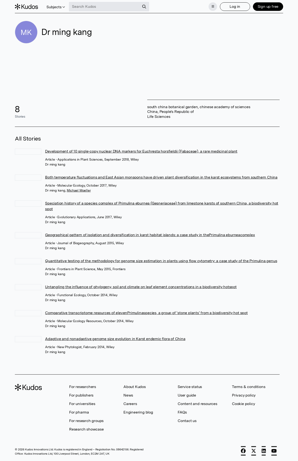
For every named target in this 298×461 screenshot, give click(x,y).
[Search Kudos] (104, 6)
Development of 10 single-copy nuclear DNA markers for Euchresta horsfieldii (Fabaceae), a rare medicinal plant (141, 151)
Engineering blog (138, 412)
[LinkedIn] (264, 451)
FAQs (182, 412)
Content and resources (197, 403)
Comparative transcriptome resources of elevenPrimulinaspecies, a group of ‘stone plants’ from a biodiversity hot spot (146, 313)
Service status (190, 386)
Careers (130, 403)
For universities (82, 403)
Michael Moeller (79, 190)
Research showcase (86, 429)
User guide (187, 395)
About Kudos (134, 386)
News (128, 395)
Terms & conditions (248, 386)
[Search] (144, 6)
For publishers (81, 395)
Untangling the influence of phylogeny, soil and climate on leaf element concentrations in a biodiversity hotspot (141, 287)
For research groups (86, 420)
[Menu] (213, 6)
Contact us (187, 420)
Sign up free (268, 6)
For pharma (79, 412)
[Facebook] (243, 451)
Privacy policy (244, 395)
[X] (253, 451)
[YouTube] (274, 451)
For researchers (82, 386)
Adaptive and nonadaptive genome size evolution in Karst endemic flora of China (115, 339)
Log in (235, 6)
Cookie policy (243, 403)
